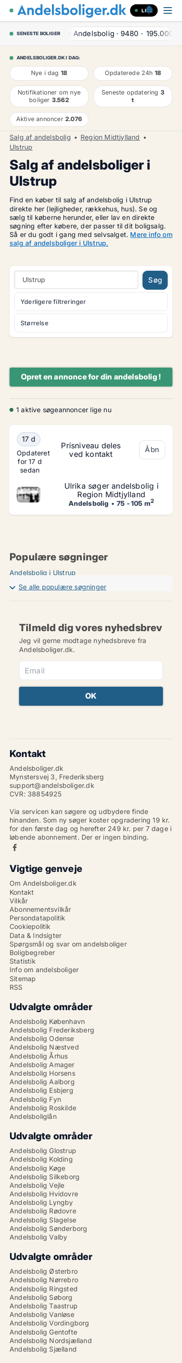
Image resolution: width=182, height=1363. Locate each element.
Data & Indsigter (35, 935)
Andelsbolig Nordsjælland (51, 1340)
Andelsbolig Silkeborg (45, 1177)
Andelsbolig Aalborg (42, 1082)
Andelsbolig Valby (38, 1237)
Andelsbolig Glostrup (43, 1150)
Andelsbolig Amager (42, 1064)
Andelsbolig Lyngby (41, 1202)
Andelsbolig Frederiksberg (52, 1030)
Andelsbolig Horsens (42, 1073)
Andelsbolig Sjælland (43, 1349)
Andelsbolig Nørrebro (44, 1280)
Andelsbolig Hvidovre (44, 1194)
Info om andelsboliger (44, 969)
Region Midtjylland (110, 137)
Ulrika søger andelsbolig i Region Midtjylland (111, 490)
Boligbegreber (32, 952)
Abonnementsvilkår (40, 909)
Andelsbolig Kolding (41, 1159)
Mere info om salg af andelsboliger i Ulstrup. (91, 238)
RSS (16, 987)
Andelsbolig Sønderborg (48, 1228)
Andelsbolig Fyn (35, 1099)
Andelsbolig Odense (42, 1038)
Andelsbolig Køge (37, 1168)
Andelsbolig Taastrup (44, 1306)
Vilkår (19, 901)
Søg (155, 279)
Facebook (15, 847)
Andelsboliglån (33, 1116)
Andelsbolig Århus (39, 1056)
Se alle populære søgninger (62, 587)
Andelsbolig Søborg (41, 1297)
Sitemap (23, 979)
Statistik (23, 961)
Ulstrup (21, 147)
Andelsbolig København (47, 1021)
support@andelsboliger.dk (52, 785)
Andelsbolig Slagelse (43, 1220)
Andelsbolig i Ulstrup (43, 572)
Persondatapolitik (37, 918)
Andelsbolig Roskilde (43, 1108)
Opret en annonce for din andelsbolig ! (91, 376)
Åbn (152, 449)
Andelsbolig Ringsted (44, 1289)
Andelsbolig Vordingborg (50, 1323)
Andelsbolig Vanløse (42, 1314)
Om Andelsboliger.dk (43, 883)
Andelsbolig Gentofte (43, 1332)
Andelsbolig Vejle (37, 1185)
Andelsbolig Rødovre (43, 1211)
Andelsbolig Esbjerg (41, 1090)
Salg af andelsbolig (40, 137)
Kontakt (22, 892)
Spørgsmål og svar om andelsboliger (68, 944)
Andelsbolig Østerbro (44, 1271)
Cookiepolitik (30, 926)
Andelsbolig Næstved (44, 1047)
